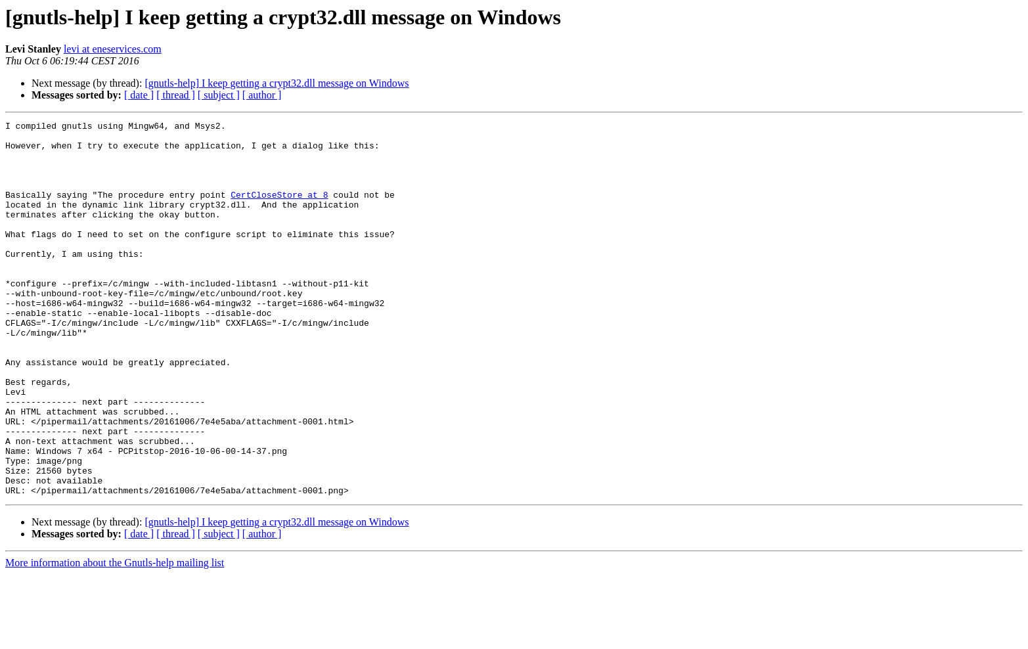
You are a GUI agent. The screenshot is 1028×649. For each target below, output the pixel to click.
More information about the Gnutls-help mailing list (114, 637)
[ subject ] (219, 95)
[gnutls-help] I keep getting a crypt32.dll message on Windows (277, 83)
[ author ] (262, 95)
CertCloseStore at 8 (279, 210)
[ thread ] (175, 95)
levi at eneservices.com (113, 49)
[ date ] (139, 95)
